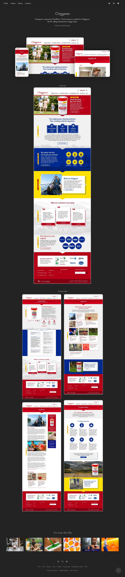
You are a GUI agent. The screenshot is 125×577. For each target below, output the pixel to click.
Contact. (28, 3)
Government (66, 567)
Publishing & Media (77, 567)
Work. (6, 3)
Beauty (49, 567)
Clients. (13, 3)
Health (59, 567)
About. (20, 3)
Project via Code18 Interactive (62, 25)
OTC (44, 567)
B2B (86, 567)
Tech (54, 567)
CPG (39, 567)
